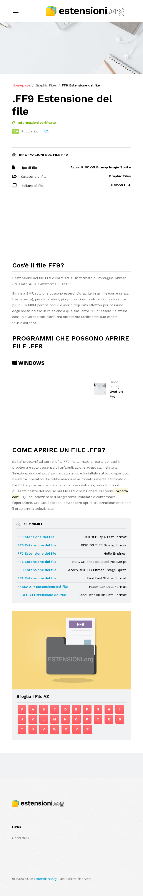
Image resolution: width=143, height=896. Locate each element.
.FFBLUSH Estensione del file (41, 595)
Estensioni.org (45, 879)
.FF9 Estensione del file (37, 570)
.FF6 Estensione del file (37, 562)
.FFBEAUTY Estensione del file (42, 587)
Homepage (21, 85)
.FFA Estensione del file (37, 578)
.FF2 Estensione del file (36, 553)
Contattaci (20, 838)
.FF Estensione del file (35, 537)
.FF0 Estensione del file (37, 545)
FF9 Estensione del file (81, 85)
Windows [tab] (28, 363)
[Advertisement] (71, 226)
